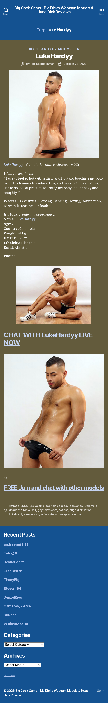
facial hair (29, 510)
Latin (52, 49)
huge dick (76, 510)
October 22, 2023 (75, 64)
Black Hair (37, 49)
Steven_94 (12, 588)
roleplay (65, 514)
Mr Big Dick (13, 675)
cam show (76, 506)
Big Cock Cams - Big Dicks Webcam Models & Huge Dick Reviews (53, 10)
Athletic (14, 506)
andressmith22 (16, 544)
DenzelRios (13, 597)
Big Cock (36, 506)
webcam (77, 514)
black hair (49, 506)
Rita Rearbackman (43, 64)
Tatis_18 (10, 553)
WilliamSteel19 (16, 624)
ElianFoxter (13, 571)
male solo (32, 514)
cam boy (62, 506)
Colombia (91, 506)
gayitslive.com (47, 510)
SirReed (10, 615)
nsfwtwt (53, 514)
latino (87, 510)
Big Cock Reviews (7, 675)
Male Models (68, 49)
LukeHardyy (54, 56)
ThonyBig (12, 580)
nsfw (43, 514)
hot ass (63, 510)
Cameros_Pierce (17, 606)
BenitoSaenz (14, 562)
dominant (15, 510)
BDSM (24, 506)
